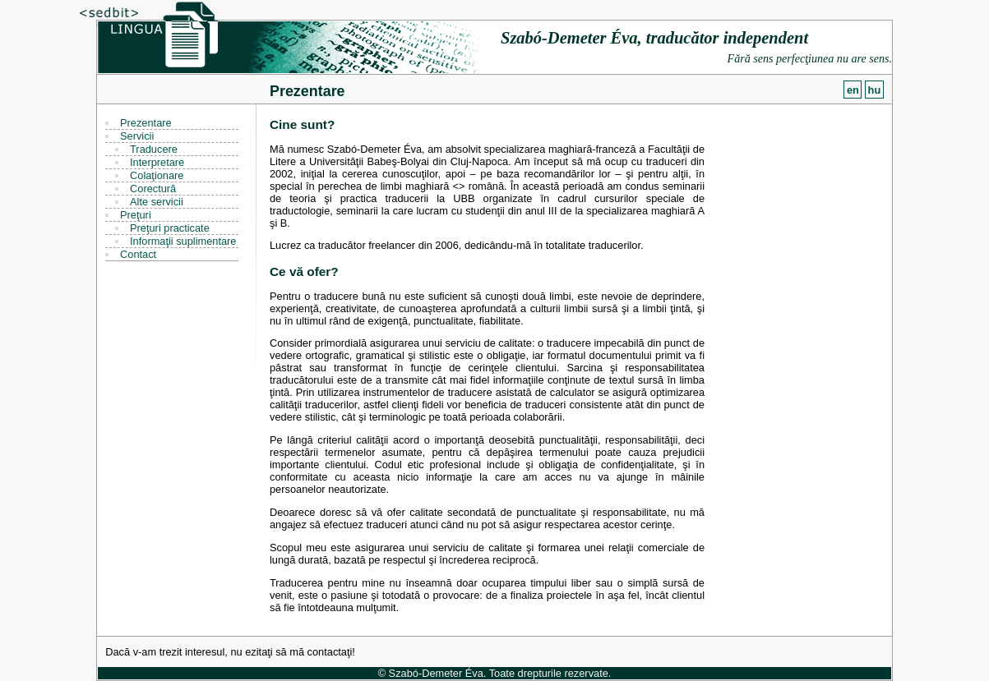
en (853, 89)
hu (874, 89)
